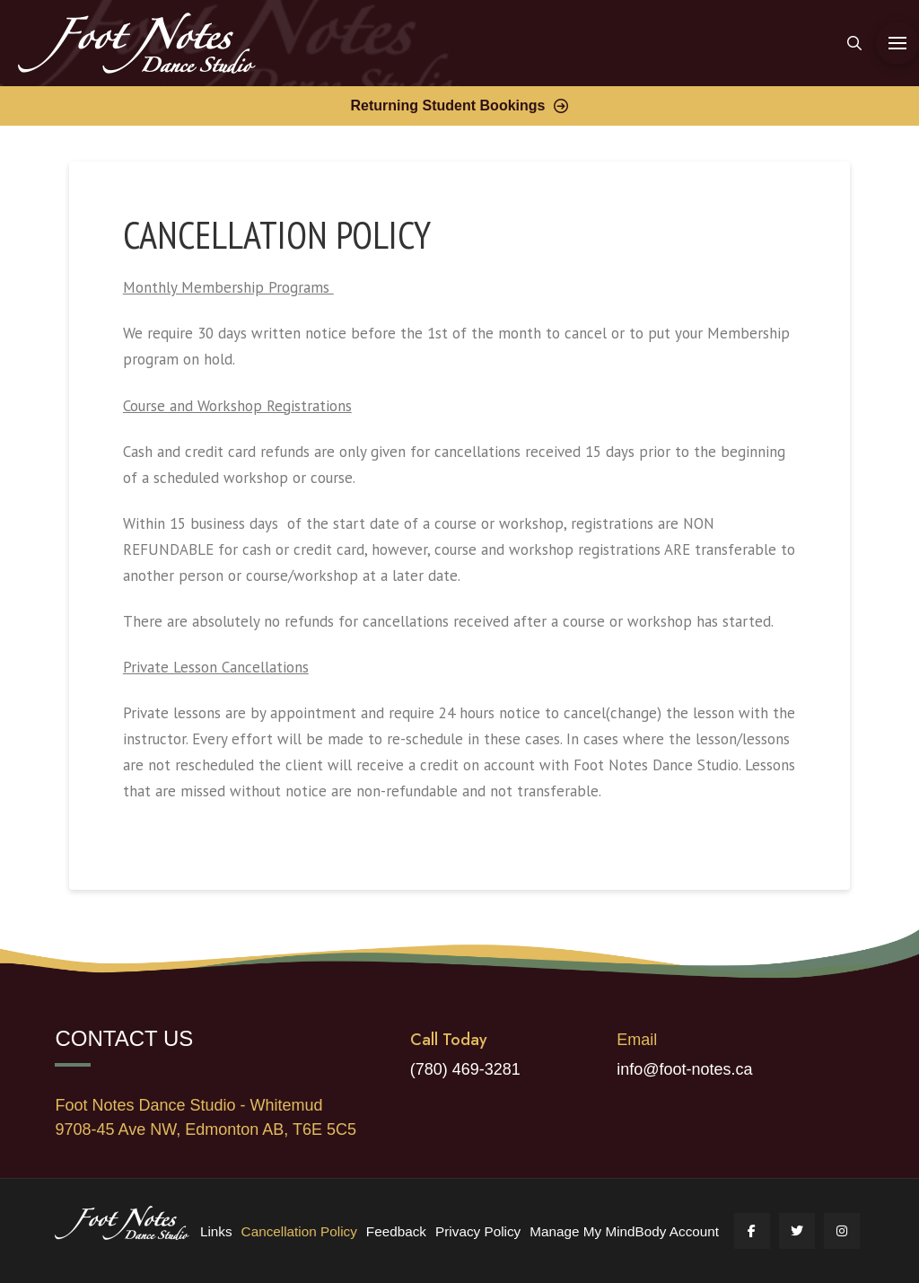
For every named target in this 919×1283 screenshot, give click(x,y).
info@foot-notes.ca (684, 1069)
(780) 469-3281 (465, 1069)
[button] (854, 43)
